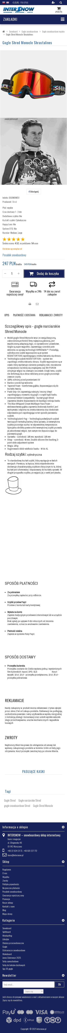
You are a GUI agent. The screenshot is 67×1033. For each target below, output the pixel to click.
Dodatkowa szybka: (10, 216)
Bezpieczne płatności (11, 888)
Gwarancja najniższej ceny (13, 895)
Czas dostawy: (8, 211)
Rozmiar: (6, 232)
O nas (4, 873)
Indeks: (5, 197)
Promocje (6, 899)
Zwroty (5, 880)
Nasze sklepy (7, 902)
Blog (4, 910)
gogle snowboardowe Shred (17, 806)
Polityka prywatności (10, 884)
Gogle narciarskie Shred (30, 800)
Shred (14, 201)
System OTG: (8, 228)
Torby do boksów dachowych (13, 965)
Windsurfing (7, 935)
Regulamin (6, 869)
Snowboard (6, 928)
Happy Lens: (7, 224)
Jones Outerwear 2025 (11, 957)
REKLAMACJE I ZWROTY (51, 315)
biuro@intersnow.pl (15, 855)
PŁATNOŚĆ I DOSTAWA (24, 315)
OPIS (6, 315)
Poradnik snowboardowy (14, 255)
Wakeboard (7, 954)
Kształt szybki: (8, 220)
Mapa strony (7, 913)
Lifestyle (5, 939)
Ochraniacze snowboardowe (13, 950)
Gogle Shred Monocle (43, 806)
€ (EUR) (16, 2)
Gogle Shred (10, 800)
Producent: (7, 201)
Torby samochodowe (10, 961)
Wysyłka (5, 877)
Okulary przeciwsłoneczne (13, 943)
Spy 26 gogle (7, 968)
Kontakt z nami (8, 906)
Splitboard (6, 931)
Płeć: (4, 207)
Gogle (4, 946)
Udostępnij (34, 191)
